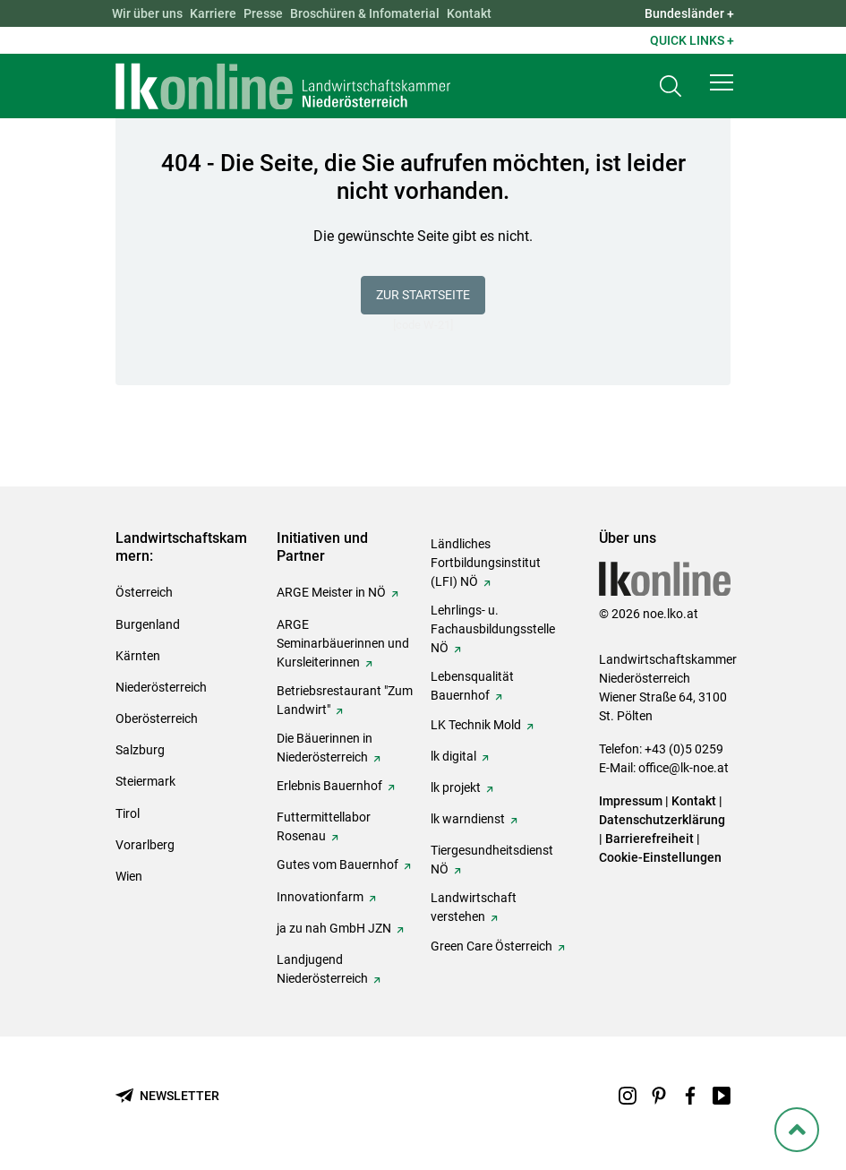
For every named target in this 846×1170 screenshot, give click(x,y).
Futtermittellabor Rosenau (324, 826)
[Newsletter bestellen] (167, 1096)
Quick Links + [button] (692, 40)
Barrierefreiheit (649, 838)
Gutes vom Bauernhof (337, 864)
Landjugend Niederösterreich (322, 968)
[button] (721, 82)
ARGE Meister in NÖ (331, 592)
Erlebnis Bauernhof (329, 786)
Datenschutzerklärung (662, 820)
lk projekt (456, 787)
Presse (263, 13)
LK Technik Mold (476, 725)
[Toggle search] (670, 86)
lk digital (453, 756)
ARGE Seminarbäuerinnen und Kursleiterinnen (343, 643)
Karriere (213, 13)
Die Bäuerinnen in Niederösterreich (324, 747)
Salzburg (140, 750)
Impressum (630, 801)
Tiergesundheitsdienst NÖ (492, 859)
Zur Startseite (423, 295)
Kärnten (137, 656)
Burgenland (147, 624)
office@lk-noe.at (683, 768)
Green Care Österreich (491, 946)
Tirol (127, 813)
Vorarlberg (145, 845)
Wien (128, 876)
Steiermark (145, 781)
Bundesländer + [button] (689, 13)
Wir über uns (147, 13)
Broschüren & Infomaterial (365, 13)
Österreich (144, 592)
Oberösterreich (156, 718)
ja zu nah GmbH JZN (334, 928)
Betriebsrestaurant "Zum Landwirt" (345, 700)
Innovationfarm (320, 897)
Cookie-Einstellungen (660, 857)
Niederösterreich (161, 687)
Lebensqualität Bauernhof (472, 685)
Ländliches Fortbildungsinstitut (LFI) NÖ (486, 563)
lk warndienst (468, 819)
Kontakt (469, 13)
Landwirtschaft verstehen (474, 907)
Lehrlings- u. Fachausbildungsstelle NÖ (493, 629)
